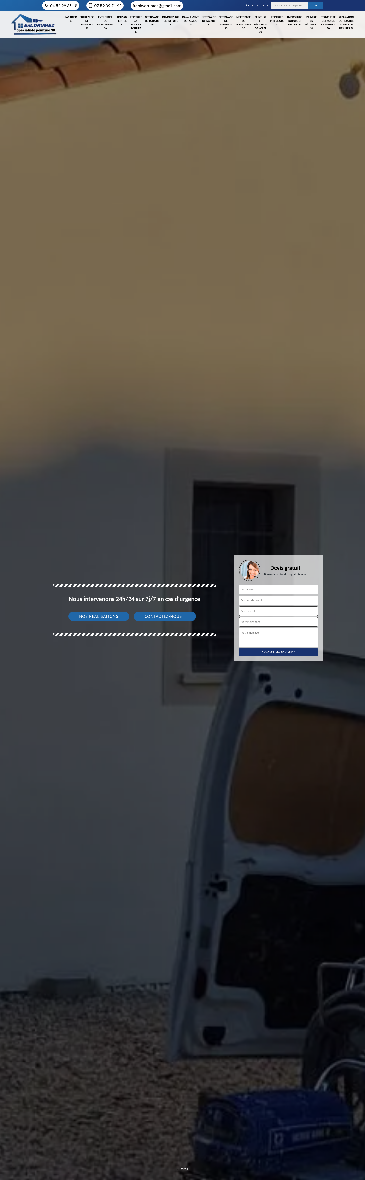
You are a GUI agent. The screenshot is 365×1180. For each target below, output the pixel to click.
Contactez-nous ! (165, 616)
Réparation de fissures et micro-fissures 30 (346, 22)
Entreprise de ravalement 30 (105, 22)
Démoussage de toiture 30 (170, 20)
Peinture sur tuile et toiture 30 (136, 24)
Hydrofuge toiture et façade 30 (294, 20)
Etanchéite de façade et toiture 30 (328, 22)
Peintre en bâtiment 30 (311, 22)
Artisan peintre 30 (122, 20)
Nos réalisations (98, 616)
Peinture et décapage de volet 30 (260, 24)
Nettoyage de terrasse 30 (226, 22)
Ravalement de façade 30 (190, 20)
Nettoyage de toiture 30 (152, 20)
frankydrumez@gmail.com (157, 5)
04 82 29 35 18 (60, 5)
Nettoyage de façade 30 (209, 20)
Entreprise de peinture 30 (87, 22)
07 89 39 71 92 (104, 5)
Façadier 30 (71, 19)
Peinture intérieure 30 (277, 20)
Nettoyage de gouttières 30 (243, 22)
